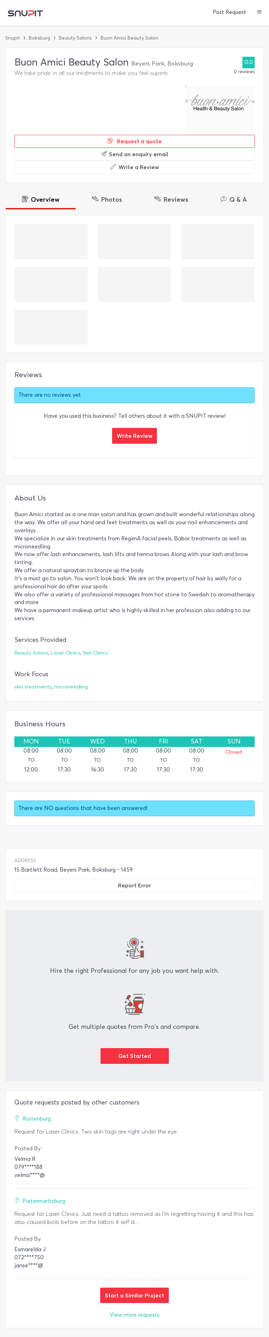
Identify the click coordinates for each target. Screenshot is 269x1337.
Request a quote (135, 141)
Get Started (134, 1055)
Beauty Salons (75, 38)
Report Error (134, 885)
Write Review (134, 435)
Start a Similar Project (134, 1295)
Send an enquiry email (134, 154)
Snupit (12, 38)
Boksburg (39, 38)
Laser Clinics (65, 653)
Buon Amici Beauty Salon (129, 38)
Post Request (229, 12)
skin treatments (33, 687)
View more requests (134, 1314)
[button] (259, 12)
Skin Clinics (95, 653)
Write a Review (134, 167)
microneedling (71, 687)
